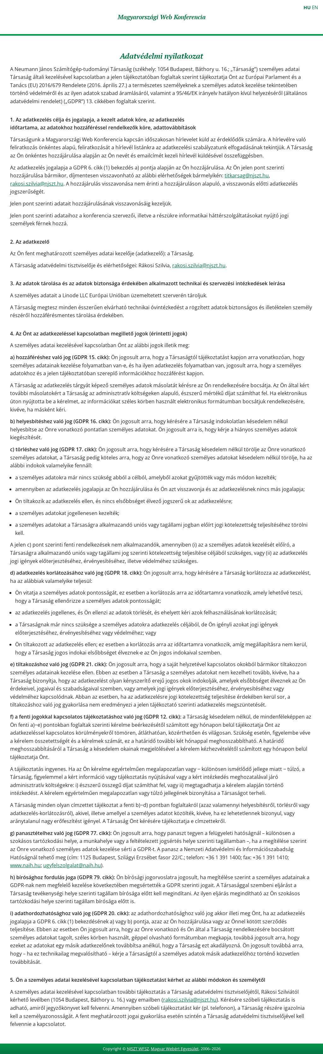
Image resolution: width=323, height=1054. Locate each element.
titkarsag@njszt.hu (247, 175)
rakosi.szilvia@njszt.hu (36, 183)
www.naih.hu (25, 865)
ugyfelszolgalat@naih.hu (72, 865)
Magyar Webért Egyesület (175, 1048)
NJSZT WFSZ (138, 1048)
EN (315, 7)
